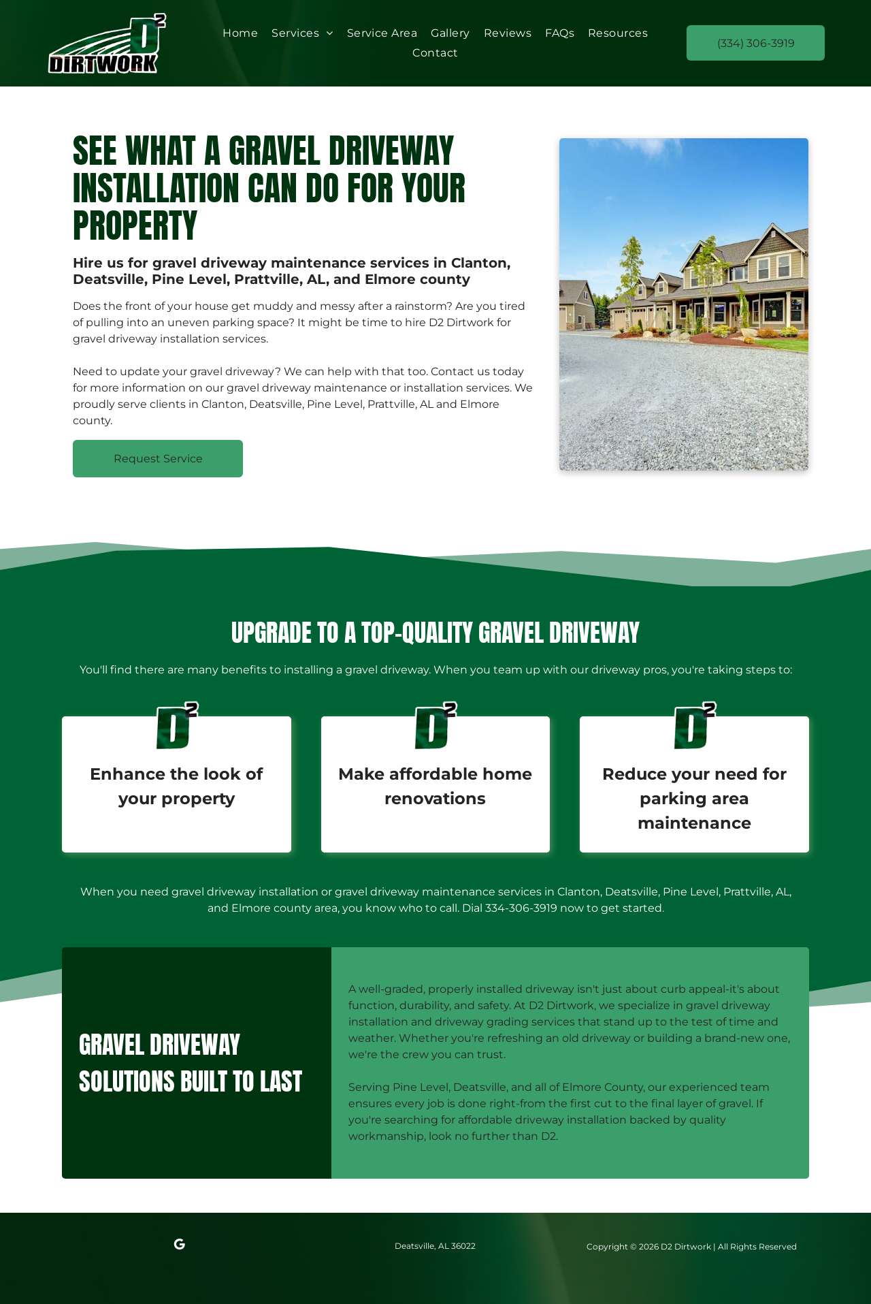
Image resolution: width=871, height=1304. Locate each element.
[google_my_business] (178, 1246)
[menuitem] (240, 33)
